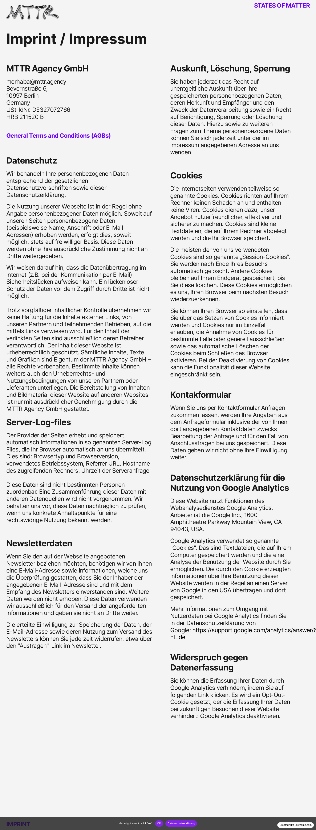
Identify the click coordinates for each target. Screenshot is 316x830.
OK (159, 823)
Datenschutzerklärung (181, 823)
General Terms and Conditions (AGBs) (58, 135)
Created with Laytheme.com (296, 824)
